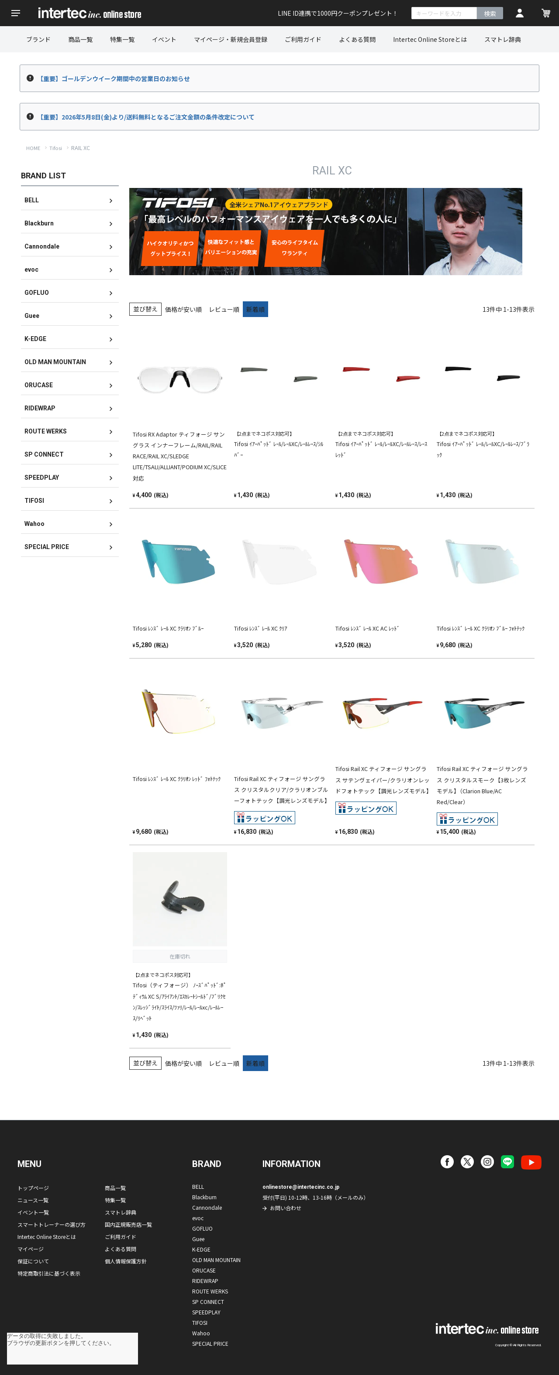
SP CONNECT (44, 454)
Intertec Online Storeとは (430, 39)
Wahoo (34, 523)
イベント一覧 (33, 1212)
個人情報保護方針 (126, 1261)
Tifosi (55, 147)
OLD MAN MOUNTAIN (55, 361)
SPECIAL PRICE (46, 546)
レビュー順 (224, 309)
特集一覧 (122, 39)
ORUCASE (38, 385)
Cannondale (41, 246)
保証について (33, 1261)
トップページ (33, 1187)
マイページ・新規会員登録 (230, 39)
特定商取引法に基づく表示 (48, 1273)
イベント (164, 39)
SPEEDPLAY (41, 477)
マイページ (30, 1248)
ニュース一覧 (32, 1200)
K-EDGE (35, 338)
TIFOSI (34, 500)
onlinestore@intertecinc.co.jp (300, 1187)
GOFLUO (36, 292)
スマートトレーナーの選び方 (51, 1224)
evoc (31, 269)
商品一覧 (80, 39)
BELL (31, 200)
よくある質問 (357, 39)
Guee (31, 315)
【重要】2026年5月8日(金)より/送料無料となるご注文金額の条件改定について (146, 117)
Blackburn (39, 223)
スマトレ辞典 (502, 39)
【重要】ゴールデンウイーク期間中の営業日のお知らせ (113, 78)
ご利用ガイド (303, 39)
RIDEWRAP (39, 408)
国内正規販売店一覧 (128, 1224)
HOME (33, 147)
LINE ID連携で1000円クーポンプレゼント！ (338, 13)
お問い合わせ (285, 1207)
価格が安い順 (183, 309)
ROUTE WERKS (45, 431)
